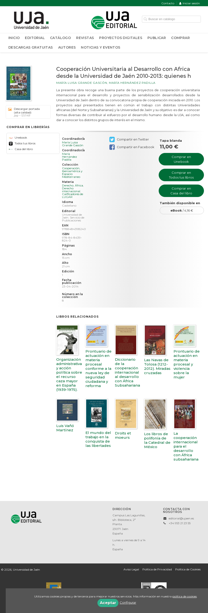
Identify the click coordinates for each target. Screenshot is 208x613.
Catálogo (60, 38)
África (79, 185)
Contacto (167, 3)
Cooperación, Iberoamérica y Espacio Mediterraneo (72, 172)
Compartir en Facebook (131, 147)
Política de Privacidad (157, 569)
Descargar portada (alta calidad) (26, 112)
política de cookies (184, 596)
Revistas (85, 38)
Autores (67, 47)
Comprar (180, 38)
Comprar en (181, 159)
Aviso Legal (131, 569)
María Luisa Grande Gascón (81, 82)
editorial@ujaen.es (181, 518)
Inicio (14, 38)
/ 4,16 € (181, 210)
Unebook (18, 137)
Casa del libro (21, 149)
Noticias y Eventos (100, 47)
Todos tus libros (22, 143)
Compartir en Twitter (129, 139)
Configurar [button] (128, 602)
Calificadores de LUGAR (72, 195)
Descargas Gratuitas (30, 47)
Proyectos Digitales (120, 38)
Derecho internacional (71, 189)
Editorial (35, 38)
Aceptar (108, 603)
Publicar (156, 38)
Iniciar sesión (189, 3)
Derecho (67, 185)
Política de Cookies (188, 569)
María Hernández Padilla (132, 82)
